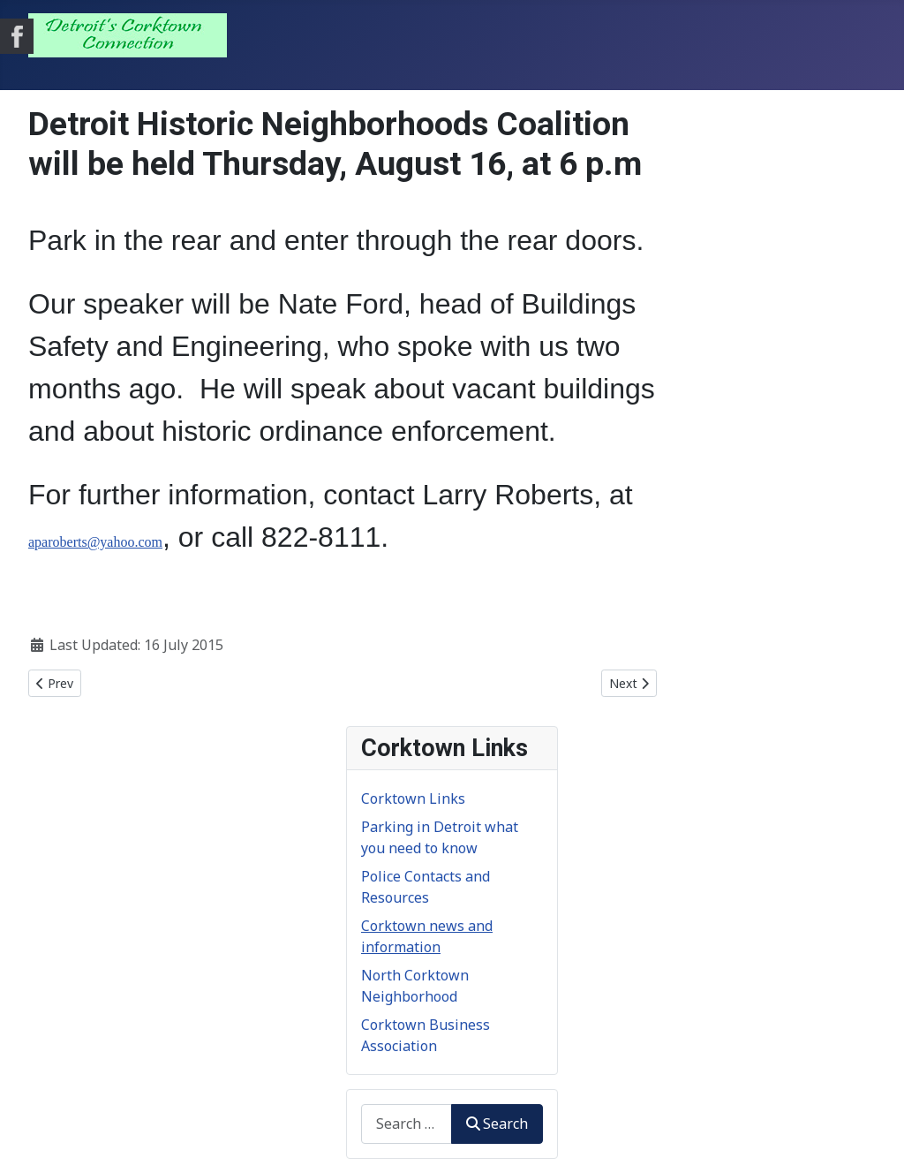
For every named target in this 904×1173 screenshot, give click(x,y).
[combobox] (406, 1124)
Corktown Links (413, 798)
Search (497, 1123)
